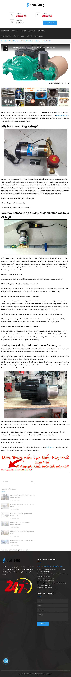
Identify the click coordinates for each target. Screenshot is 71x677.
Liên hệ (29, 36)
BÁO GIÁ (23, 31)
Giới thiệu (14, 31)
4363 (67, 83)
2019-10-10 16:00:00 (56, 83)
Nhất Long (49, 447)
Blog (22, 36)
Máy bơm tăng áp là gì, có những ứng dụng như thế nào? (35, 41)
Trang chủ (5, 31)
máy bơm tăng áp (61, 115)
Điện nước (41, 31)
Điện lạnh (32, 31)
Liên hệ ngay (50, 23)
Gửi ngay (43, 623)
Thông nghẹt (6, 36)
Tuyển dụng (38, 36)
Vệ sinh (15, 36)
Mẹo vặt (15, 41)
